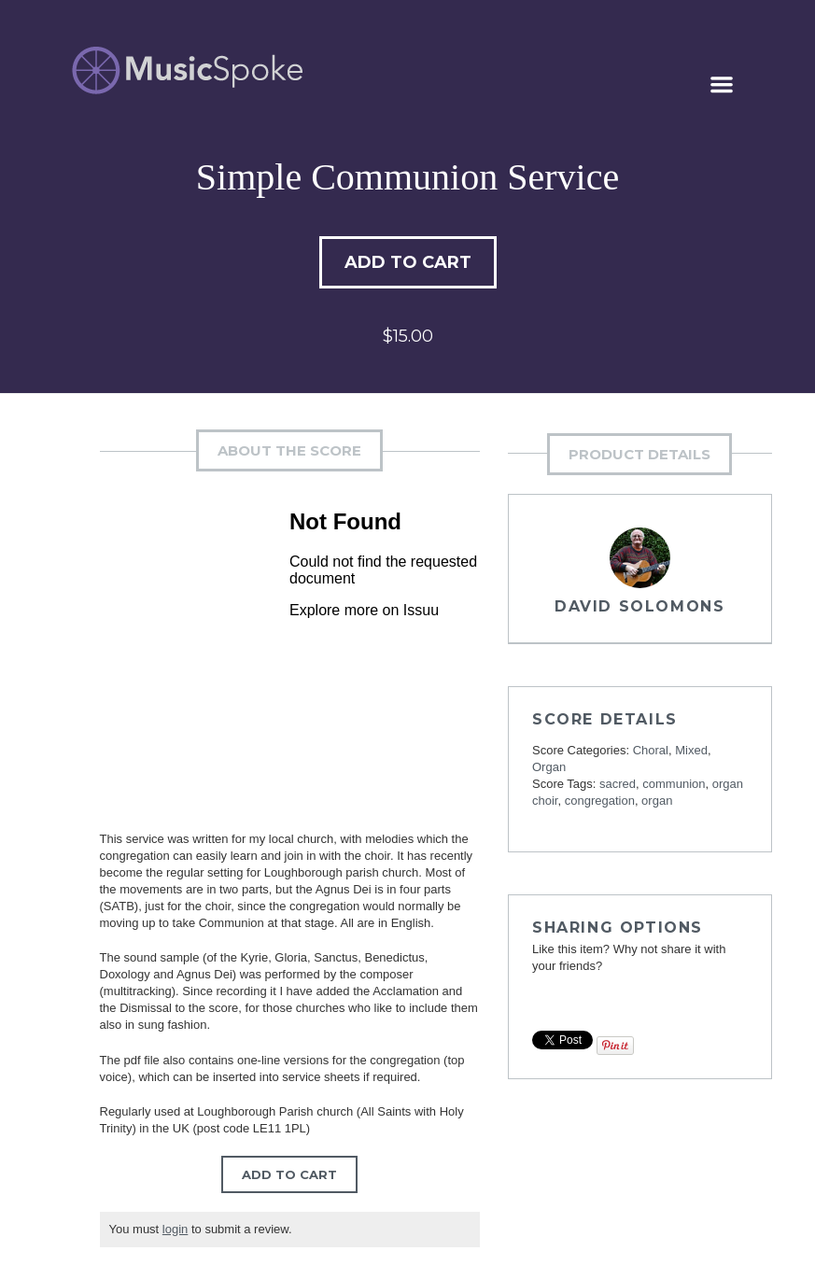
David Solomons (639, 606)
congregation (600, 801)
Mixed (691, 750)
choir (544, 801)
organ (727, 784)
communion (673, 784)
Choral (650, 750)
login (175, 1229)
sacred (617, 784)
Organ (549, 767)
